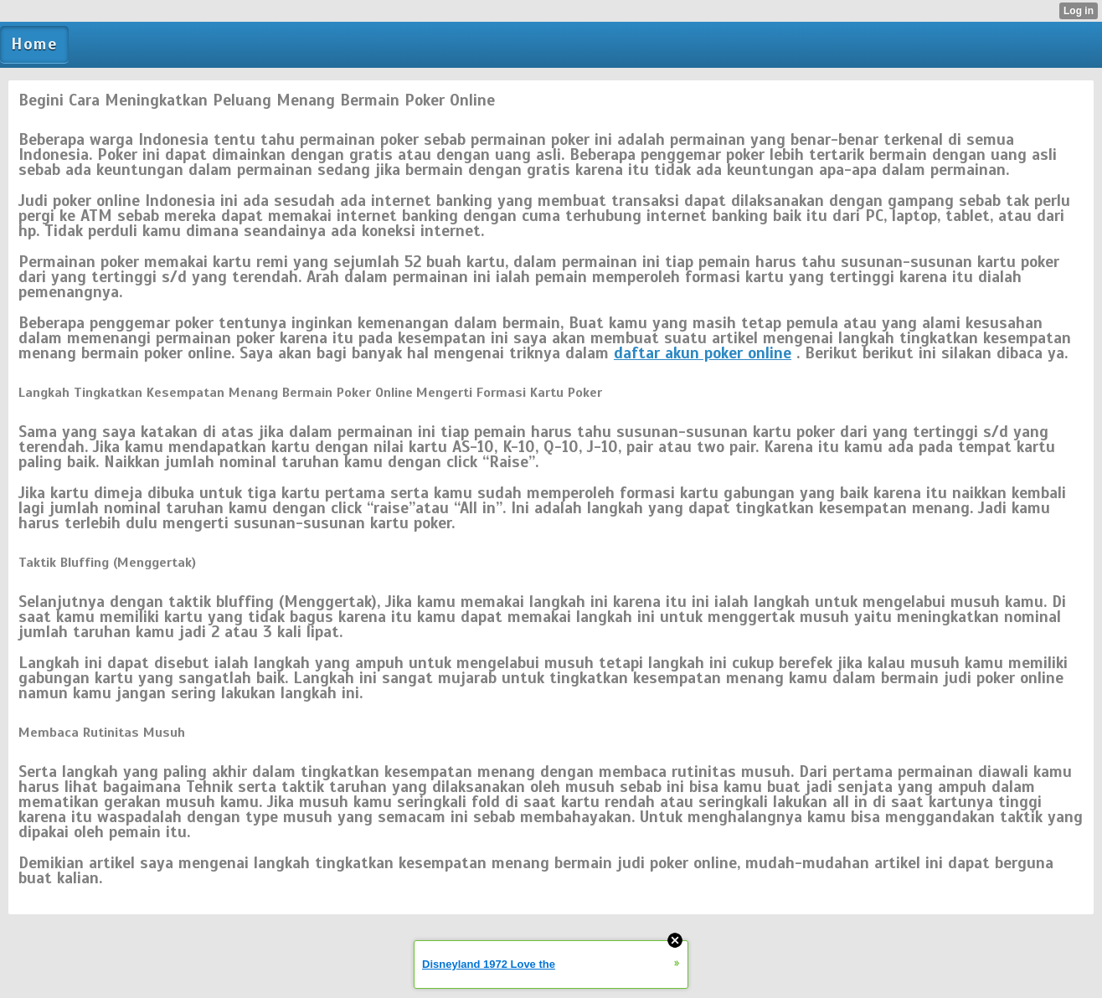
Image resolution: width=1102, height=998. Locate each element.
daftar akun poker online (702, 353)
